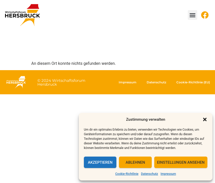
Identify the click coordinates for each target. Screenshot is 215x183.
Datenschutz (149, 174)
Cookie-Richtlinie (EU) (193, 82)
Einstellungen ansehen (181, 162)
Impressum (168, 174)
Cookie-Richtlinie (127, 174)
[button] (204, 119)
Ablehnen (135, 162)
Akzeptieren (100, 162)
